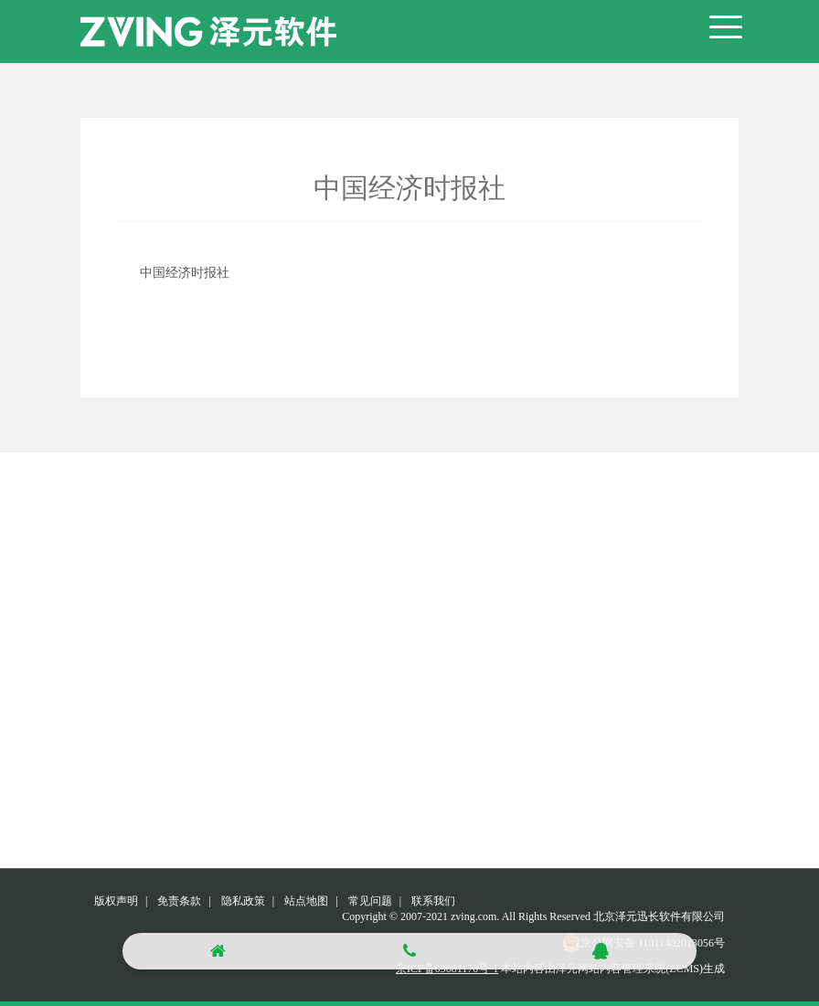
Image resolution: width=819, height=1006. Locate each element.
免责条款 (179, 901)
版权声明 (116, 901)
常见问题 (370, 901)
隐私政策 (243, 901)
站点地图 (306, 901)
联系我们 (433, 901)
